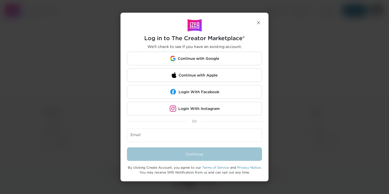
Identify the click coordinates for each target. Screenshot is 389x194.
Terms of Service (215, 167)
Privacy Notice (249, 167)
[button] (258, 22)
